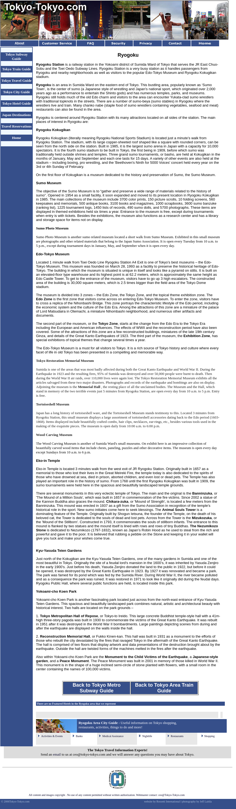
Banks (79, 736)
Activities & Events (52, 736)
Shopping (209, 736)
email (57, 754)
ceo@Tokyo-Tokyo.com (171, 794)
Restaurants (177, 736)
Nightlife (147, 736)
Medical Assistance (112, 736)
